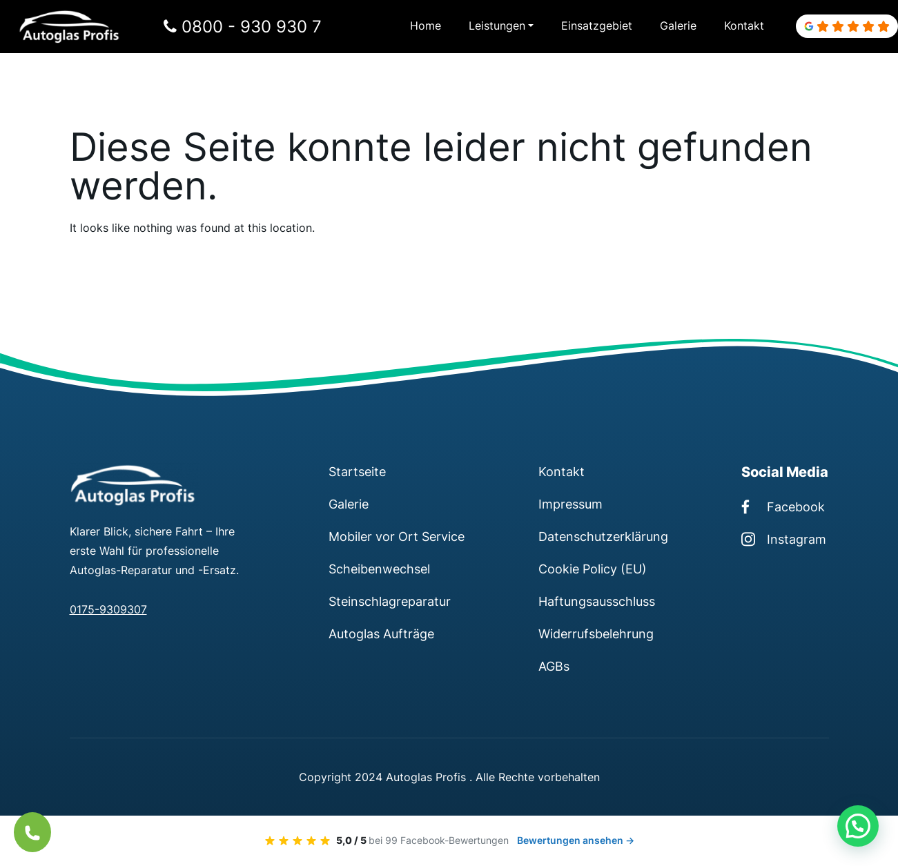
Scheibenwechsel (379, 569)
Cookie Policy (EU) (592, 569)
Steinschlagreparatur (390, 601)
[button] (858, 826)
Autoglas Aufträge (381, 633)
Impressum (570, 504)
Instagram (783, 539)
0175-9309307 (108, 610)
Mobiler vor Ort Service (397, 536)
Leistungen (497, 26)
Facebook (783, 506)
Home (425, 26)
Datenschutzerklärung (603, 536)
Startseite (357, 471)
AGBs (553, 666)
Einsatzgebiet (596, 26)
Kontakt (744, 26)
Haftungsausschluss (596, 601)
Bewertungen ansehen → (575, 840)
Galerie (678, 26)
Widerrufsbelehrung (596, 633)
